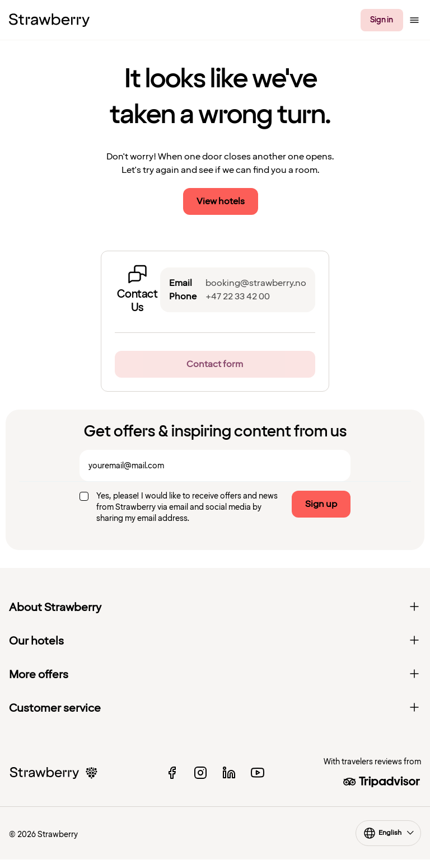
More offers (215, 675)
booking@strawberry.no (255, 283)
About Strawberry (215, 607)
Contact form (214, 364)
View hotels (221, 201)
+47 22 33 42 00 (237, 296)
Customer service (215, 708)
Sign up (321, 504)
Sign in (381, 20)
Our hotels (215, 641)
